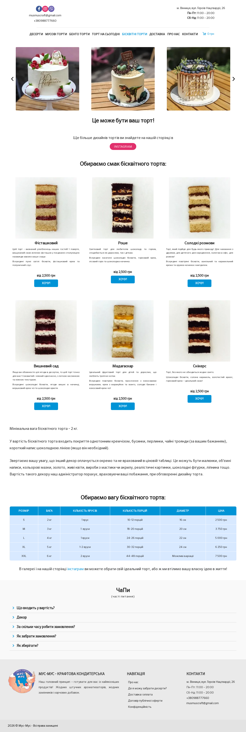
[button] (12, 79)
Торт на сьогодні (106, 34)
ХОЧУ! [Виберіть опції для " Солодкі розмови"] (199, 283)
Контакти (190, 34)
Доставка (157, 34)
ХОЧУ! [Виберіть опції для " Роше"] (123, 279)
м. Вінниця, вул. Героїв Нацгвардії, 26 (201, 8)
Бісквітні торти (134, 34)
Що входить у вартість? (36, 608)
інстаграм (75, 569)
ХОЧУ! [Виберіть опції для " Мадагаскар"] (123, 406)
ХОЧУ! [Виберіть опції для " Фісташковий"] (46, 283)
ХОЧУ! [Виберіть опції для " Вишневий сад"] (46, 406)
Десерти (36, 34)
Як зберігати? (27, 646)
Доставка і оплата (140, 694)
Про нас (173, 34)
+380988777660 (45, 20)
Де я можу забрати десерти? (147, 688)
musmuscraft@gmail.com (45, 15)
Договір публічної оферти (145, 700)
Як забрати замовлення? (36, 636)
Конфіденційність (139, 706)
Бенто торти (79, 34)
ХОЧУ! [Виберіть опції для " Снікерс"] (199, 398)
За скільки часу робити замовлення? (46, 627)
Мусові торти (56, 34)
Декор (22, 617)
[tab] (123, 608)
